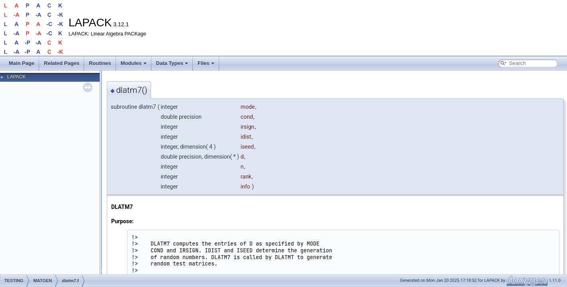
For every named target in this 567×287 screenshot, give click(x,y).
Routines (100, 63)
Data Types (172, 63)
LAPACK (16, 77)
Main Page (21, 63)
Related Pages (61, 63)
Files (206, 63)
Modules (134, 63)
